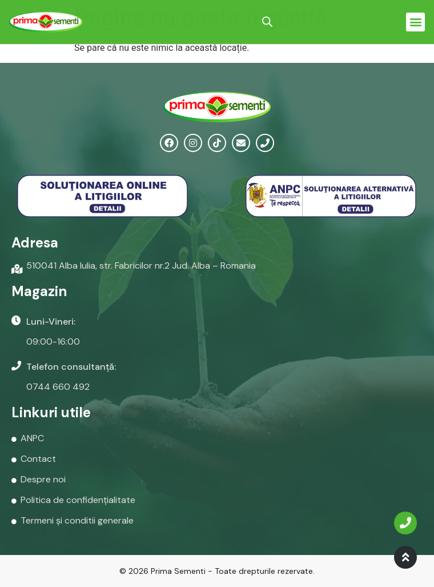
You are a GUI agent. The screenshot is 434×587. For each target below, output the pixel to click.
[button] (415, 22)
